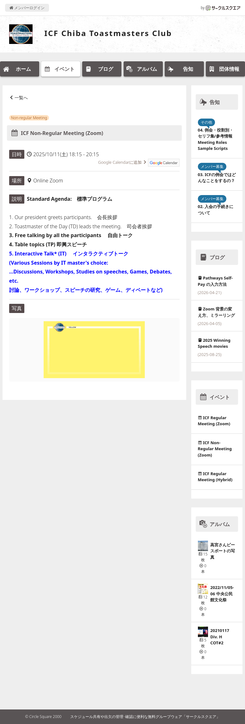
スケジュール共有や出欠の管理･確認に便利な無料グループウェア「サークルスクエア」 (145, 716)
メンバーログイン (27, 7)
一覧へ (21, 98)
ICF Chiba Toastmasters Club (108, 33)
